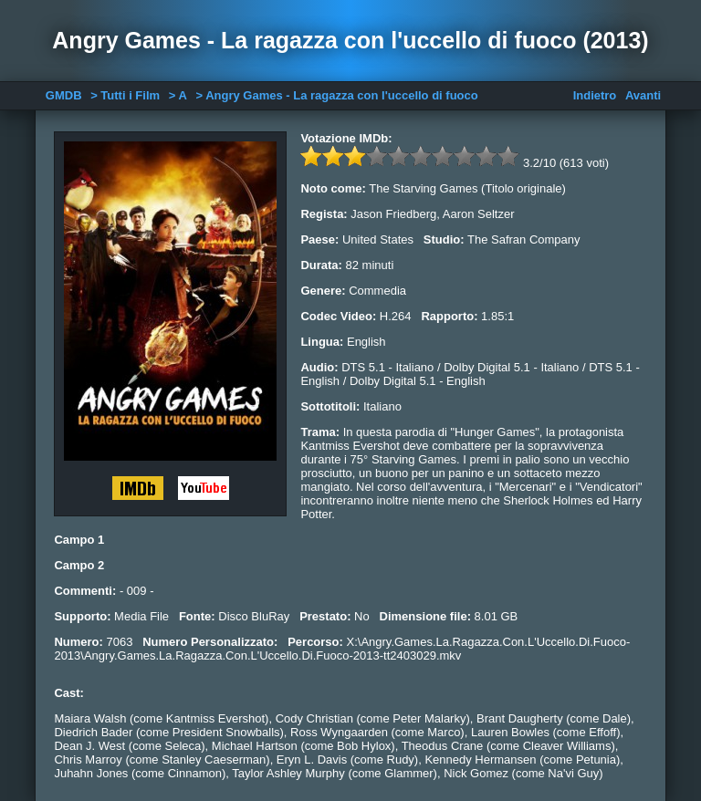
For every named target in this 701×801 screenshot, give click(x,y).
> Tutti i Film (125, 95)
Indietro (595, 95)
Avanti (643, 95)
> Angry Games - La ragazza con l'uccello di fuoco (336, 95)
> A (178, 95)
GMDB (64, 95)
